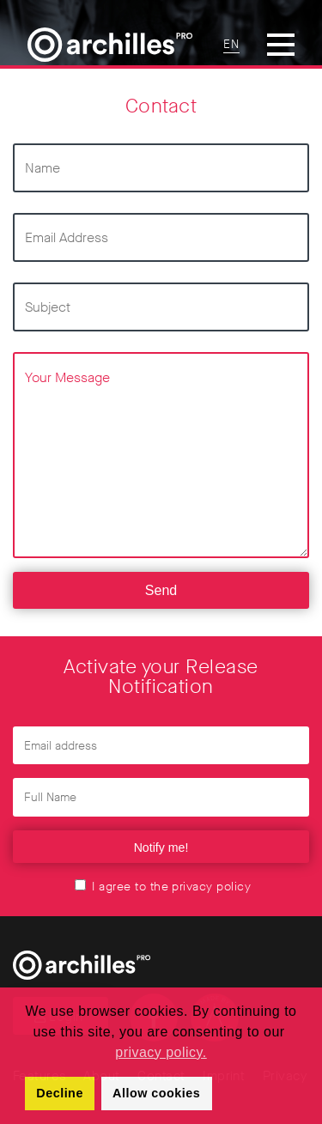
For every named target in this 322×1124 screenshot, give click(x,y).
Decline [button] (59, 1093)
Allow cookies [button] (156, 1093)
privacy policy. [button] (161, 1052)
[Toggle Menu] (281, 44)
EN (231, 44)
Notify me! (161, 847)
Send (161, 590)
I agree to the (163, 886)
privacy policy (211, 886)
